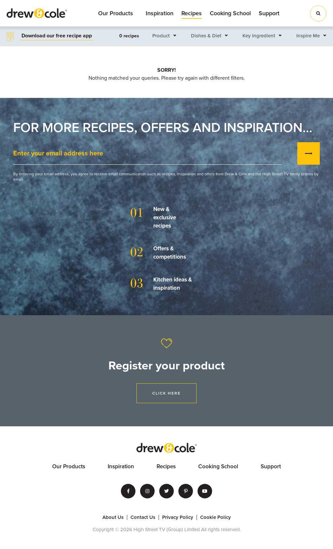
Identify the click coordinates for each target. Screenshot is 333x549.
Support (269, 13)
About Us (113, 517)
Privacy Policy (177, 517)
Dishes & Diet (206, 36)
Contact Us (142, 517)
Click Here (166, 393)
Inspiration (159, 13)
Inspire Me (308, 36)
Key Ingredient (258, 36)
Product (161, 36)
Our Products (115, 13)
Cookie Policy (215, 517)
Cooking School (230, 13)
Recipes (191, 13)
